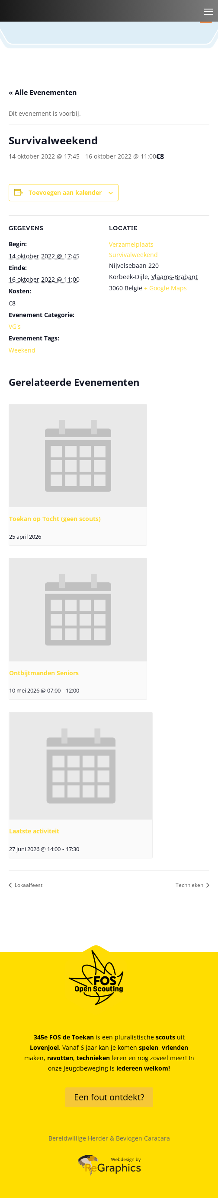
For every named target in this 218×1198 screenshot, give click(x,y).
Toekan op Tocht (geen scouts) (55, 519)
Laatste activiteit (34, 831)
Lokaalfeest (27, 885)
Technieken (190, 885)
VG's (15, 326)
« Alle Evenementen (43, 92)
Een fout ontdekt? (109, 1097)
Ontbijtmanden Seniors (44, 673)
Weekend (22, 350)
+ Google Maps (165, 288)
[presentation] (78, 455)
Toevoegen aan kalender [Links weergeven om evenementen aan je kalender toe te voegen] (65, 192)
